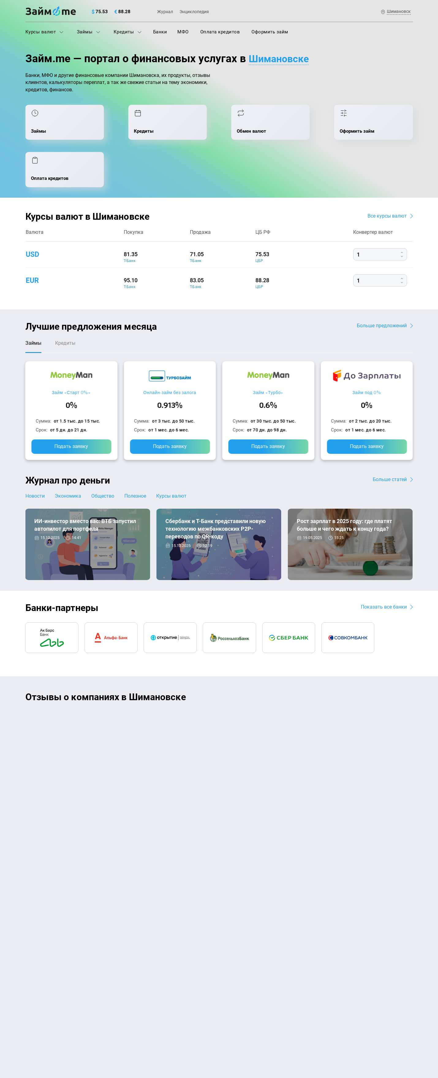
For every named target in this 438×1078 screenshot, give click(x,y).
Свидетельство (38, 1040)
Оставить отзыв (219, 755)
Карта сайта (390, 880)
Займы (88, 32)
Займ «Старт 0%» (71, 350)
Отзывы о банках (44, 964)
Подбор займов (141, 950)
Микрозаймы (138, 964)
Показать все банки (384, 565)
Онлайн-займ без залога (169, 350)
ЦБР (259, 218)
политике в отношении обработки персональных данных (282, 1019)
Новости (35, 454)
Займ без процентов (244, 964)
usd (33, 211)
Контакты (106, 880)
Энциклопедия (194, 11)
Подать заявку (71, 404)
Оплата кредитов (220, 32)
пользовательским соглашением (88, 1025)
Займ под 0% (366, 350)
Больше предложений (382, 283)
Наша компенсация (297, 880)
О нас (31, 880)
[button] (411, 656)
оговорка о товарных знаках (214, 1035)
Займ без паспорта (242, 950)
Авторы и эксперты (196, 880)
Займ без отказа (240, 991)
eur (33, 237)
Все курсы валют (387, 173)
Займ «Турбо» (268, 350)
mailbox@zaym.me (351, 918)
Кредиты (128, 32)
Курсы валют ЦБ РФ (47, 950)
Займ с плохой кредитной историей (261, 937)
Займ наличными (143, 977)
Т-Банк (129, 218)
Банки (160, 32)
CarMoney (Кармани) (113, 676)
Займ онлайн (138, 991)
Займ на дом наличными (249, 910)
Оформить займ (269, 32)
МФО (183, 32)
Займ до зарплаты (242, 977)
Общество (104, 454)
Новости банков (56, 526)
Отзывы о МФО (42, 977)
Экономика (69, 454)
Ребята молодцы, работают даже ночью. (76, 687)
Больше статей (390, 437)
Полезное (138, 454)
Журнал (165, 11)
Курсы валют (44, 32)
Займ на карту (237, 924)
